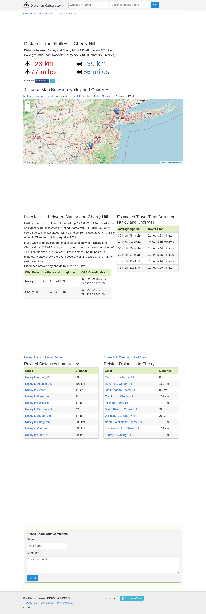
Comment (33, 553)
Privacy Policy (65, 602)
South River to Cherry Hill (121, 409)
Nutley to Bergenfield (38, 409)
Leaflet (163, 162)
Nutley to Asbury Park (39, 377)
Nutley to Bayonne (37, 396)
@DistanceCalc (132, 598)
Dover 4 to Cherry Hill (118, 383)
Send (32, 578)
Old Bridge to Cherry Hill (120, 390)
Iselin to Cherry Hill (117, 403)
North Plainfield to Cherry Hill (123, 422)
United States (53, 96)
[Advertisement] (103, 27)
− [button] (28, 108)
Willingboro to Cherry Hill (121, 415)
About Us (31, 602)
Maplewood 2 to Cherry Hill (122, 428)
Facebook (42, 80)
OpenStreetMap (175, 162)
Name (30, 539)
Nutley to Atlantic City (38, 383)
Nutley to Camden (36, 428)
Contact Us (47, 602)
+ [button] (28, 103)
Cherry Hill (73, 96)
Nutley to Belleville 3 (38, 403)
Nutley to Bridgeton (37, 422)
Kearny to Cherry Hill (118, 435)
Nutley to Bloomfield (38, 415)
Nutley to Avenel (35, 390)
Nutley (27, 96)
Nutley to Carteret (36, 435)
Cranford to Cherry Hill (119, 396)
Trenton (38, 96)
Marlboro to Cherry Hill (119, 377)
